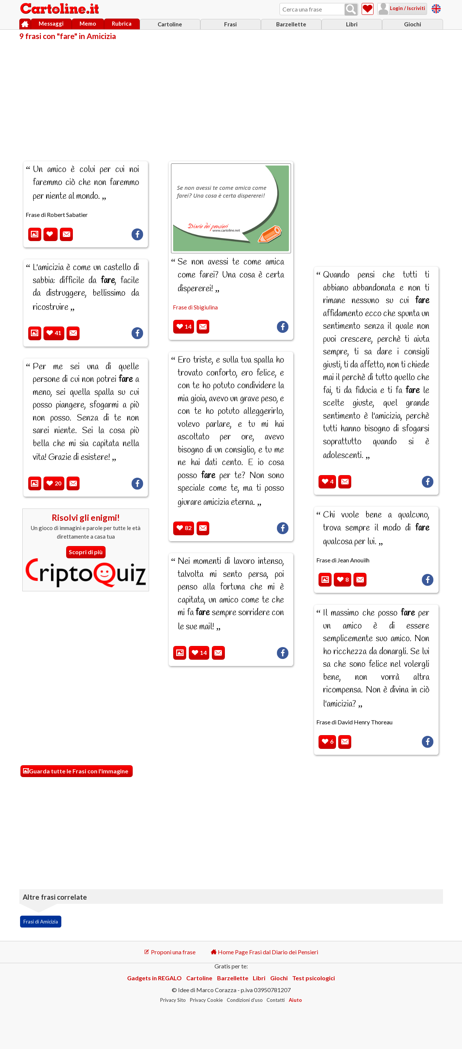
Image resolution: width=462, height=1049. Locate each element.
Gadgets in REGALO (154, 977)
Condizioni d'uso (245, 1000)
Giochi (412, 24)
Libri (352, 24)
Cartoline (170, 24)
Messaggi (51, 23)
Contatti (275, 1000)
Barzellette (291, 24)
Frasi (230, 24)
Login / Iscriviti (407, 8)
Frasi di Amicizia (40, 922)
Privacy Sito (173, 1000)
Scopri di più (86, 551)
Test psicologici (313, 977)
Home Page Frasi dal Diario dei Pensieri (264, 951)
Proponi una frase (170, 951)
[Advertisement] (231, 96)
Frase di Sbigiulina (195, 307)
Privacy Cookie (206, 1000)
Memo (88, 23)
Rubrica (122, 23)
